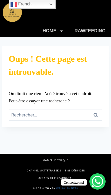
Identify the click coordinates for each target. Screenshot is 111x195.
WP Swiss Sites (67, 188)
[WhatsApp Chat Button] (97, 181)
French (21, 4)
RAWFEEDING (90, 30)
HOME (53, 31)
